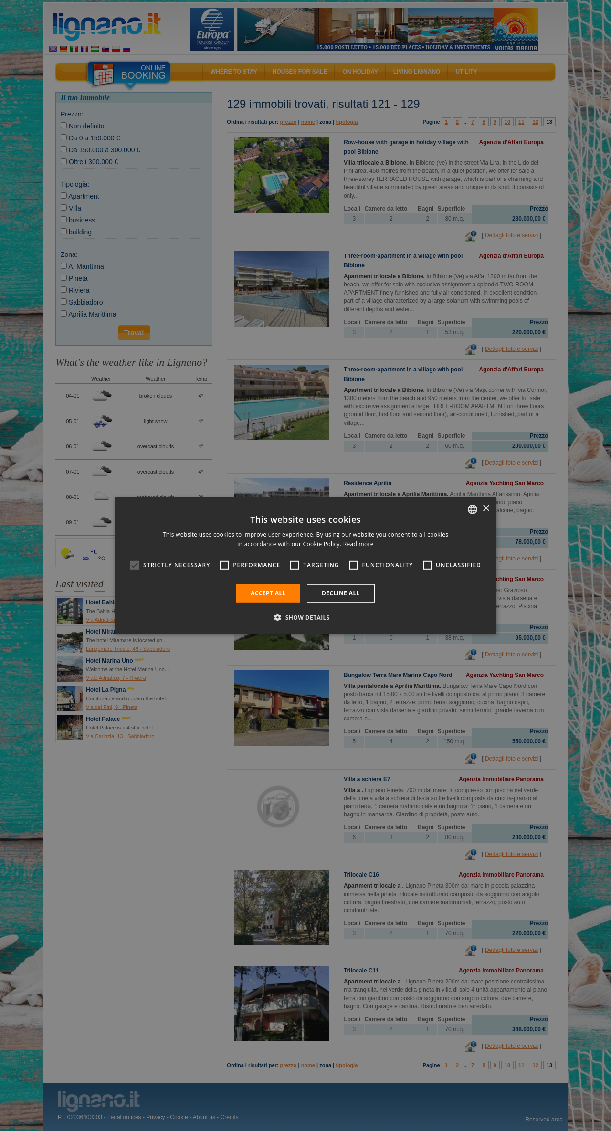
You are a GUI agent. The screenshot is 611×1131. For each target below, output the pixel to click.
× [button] (485, 508)
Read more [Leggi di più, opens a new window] (358, 544)
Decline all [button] (341, 593)
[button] (305, 617)
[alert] (305, 565)
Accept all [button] (268, 593)
